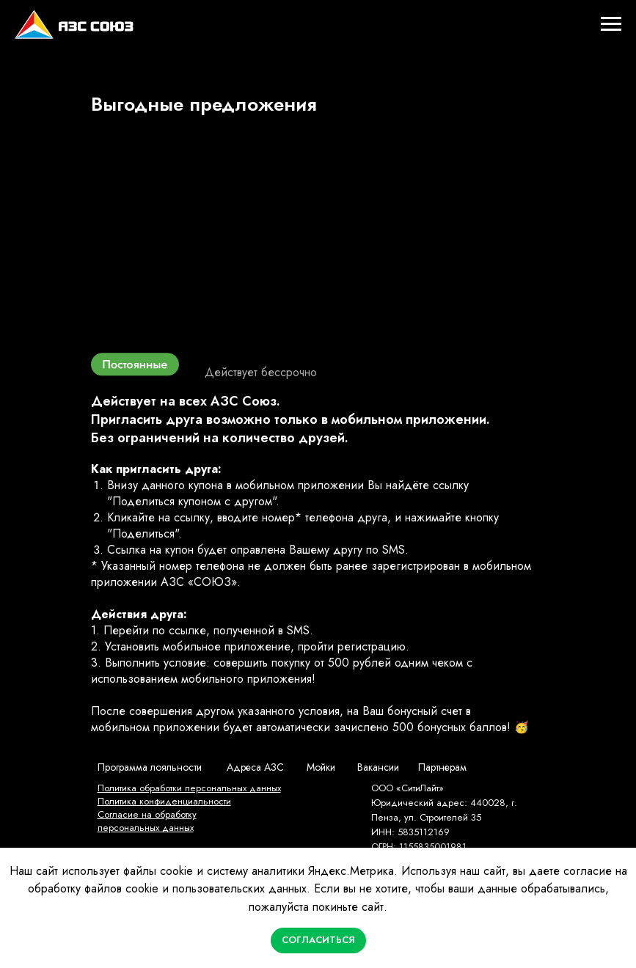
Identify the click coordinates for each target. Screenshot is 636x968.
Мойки (321, 767)
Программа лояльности (150, 767)
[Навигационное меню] (611, 24)
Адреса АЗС (255, 767)
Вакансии (378, 767)
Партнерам (442, 767)
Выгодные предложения (204, 104)
